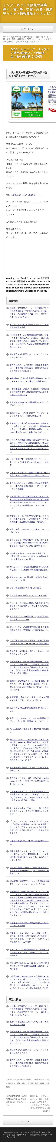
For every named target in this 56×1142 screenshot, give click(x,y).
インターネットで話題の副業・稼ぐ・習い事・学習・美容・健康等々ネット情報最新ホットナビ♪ (28, 9)
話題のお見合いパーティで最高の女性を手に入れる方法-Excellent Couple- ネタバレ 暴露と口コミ (29, 870)
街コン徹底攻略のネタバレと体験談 (25, 588)
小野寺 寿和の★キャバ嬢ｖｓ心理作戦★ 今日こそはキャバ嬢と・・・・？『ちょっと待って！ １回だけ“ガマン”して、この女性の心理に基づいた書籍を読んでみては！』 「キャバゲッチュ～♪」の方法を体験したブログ (30, 982)
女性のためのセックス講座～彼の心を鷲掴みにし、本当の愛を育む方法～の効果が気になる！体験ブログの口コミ (29, 368)
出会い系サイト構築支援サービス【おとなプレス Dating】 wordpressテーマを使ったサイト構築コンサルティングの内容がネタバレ (29, 543)
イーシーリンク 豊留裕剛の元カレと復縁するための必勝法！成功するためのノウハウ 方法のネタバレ (29, 952)
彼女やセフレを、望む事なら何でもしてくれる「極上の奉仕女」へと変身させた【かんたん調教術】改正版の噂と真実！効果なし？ (29, 519)
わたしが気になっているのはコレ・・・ (25, 195)
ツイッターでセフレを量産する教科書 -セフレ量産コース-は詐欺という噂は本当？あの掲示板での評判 (30, 606)
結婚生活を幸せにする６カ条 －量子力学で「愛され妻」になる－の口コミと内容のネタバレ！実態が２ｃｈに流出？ (29, 556)
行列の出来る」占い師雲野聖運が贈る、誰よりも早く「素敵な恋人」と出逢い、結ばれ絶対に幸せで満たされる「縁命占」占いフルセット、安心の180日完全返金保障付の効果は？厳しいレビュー (30, 341)
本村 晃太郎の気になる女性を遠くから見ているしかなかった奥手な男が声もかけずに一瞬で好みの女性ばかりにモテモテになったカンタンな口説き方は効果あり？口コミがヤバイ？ (29, 502)
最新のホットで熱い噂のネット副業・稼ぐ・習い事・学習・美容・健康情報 (27, 1083)
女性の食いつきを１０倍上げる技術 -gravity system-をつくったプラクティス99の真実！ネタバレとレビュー (29, 781)
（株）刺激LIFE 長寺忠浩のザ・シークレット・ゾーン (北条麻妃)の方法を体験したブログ (29, 462)
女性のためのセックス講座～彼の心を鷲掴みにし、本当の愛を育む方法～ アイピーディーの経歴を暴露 (29, 486)
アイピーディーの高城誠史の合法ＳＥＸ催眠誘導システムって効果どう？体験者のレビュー (29, 630)
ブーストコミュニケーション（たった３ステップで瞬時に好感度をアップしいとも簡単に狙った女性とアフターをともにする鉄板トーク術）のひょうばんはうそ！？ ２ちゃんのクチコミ (29, 827)
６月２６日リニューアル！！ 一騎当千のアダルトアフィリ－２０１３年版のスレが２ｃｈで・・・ (29, 811)
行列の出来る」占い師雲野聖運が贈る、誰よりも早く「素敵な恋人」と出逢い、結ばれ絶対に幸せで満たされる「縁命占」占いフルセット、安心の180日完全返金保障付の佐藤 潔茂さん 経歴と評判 (29, 667)
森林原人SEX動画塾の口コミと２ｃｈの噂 (28, 595)
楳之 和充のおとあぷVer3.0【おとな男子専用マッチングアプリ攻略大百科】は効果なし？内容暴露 (29, 966)
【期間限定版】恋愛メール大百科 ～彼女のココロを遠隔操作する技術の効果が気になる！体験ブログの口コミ (29, 392)
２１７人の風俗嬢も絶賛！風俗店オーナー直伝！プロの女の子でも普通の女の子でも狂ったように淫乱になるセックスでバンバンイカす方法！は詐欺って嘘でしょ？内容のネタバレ (29, 446)
